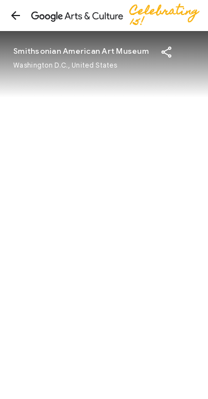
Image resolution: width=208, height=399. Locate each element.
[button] (15, 15)
